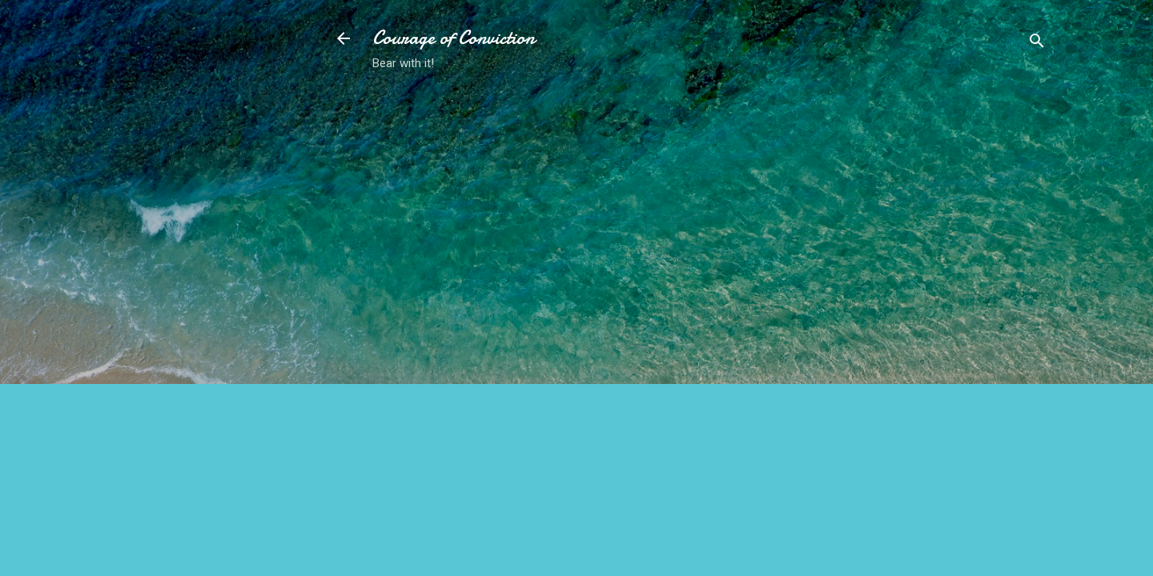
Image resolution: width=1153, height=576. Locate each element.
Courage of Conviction (453, 38)
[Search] (1037, 43)
